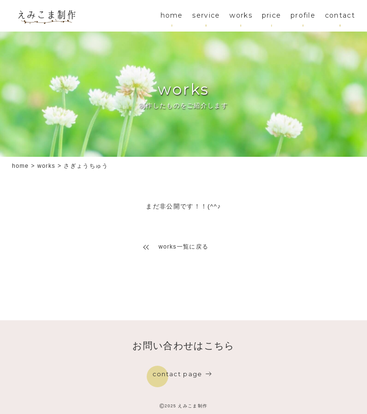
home (172, 15)
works (240, 15)
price (271, 15)
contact (340, 15)
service (206, 15)
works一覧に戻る (183, 246)
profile (303, 15)
